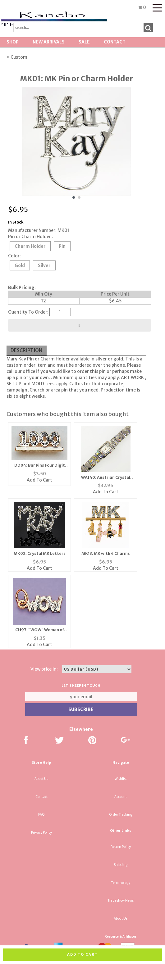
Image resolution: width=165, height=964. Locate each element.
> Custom (17, 57)
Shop (13, 42)
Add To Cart (39, 480)
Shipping (120, 865)
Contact (115, 42)
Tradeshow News (121, 900)
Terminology (120, 883)
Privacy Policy (41, 832)
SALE (84, 42)
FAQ (41, 814)
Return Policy (121, 847)
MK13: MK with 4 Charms (105, 553)
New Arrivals (49, 42)
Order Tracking (120, 814)
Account (120, 797)
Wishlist (121, 779)
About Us (41, 779)
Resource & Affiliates (120, 937)
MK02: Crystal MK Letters (40, 553)
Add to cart (82, 954)
